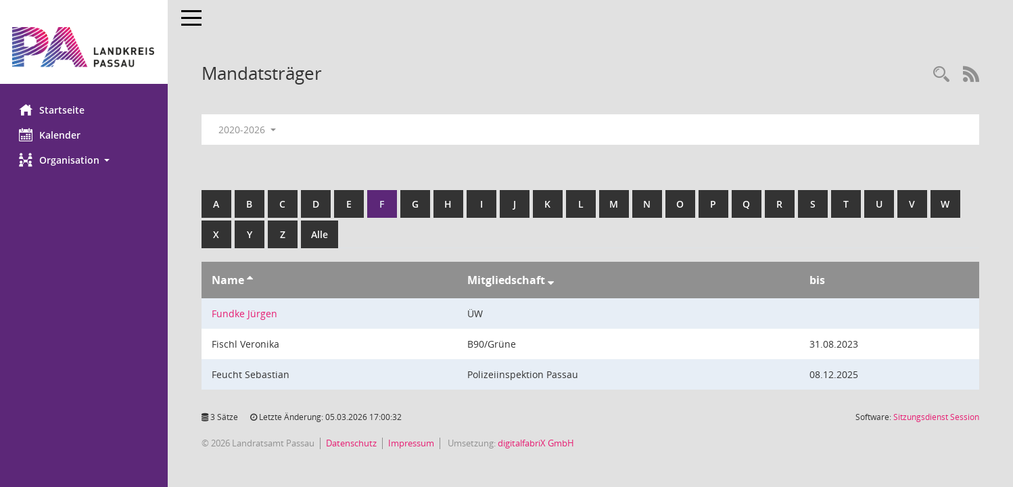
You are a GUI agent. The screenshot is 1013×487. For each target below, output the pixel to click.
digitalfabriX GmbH (537, 443)
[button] (84, 159)
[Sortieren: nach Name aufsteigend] (251, 280)
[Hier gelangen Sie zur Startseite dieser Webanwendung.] (84, 47)
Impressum (412, 443)
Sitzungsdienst (936, 417)
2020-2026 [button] (248, 129)
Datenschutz (352, 443)
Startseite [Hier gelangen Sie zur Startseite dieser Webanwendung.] (53, 109)
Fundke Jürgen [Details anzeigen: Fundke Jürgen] (246, 313)
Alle (320, 234)
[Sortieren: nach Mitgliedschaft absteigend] (551, 280)
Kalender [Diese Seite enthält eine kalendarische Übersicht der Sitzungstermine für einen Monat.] (51, 134)
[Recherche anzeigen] (941, 75)
